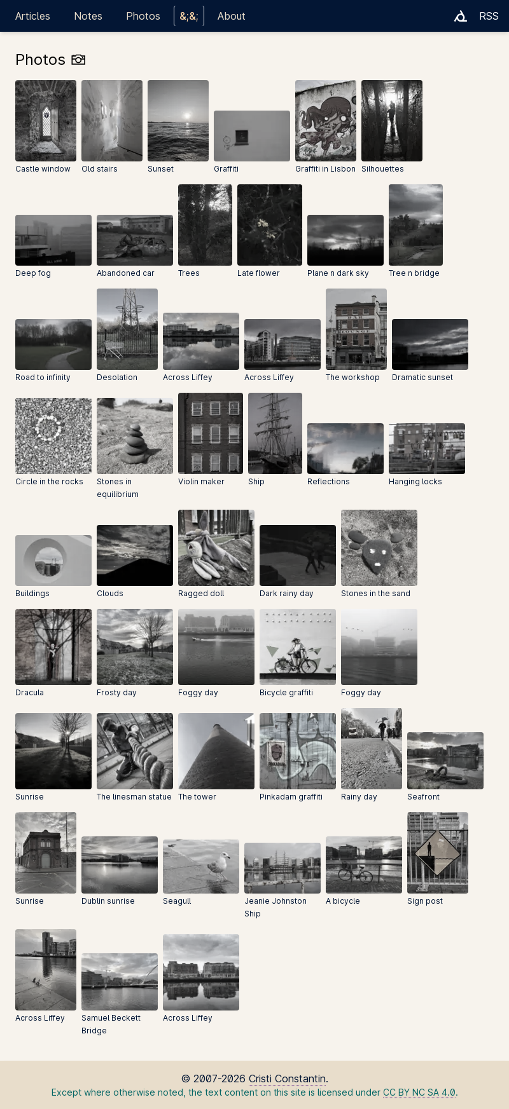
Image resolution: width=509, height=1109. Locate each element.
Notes (88, 16)
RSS (489, 16)
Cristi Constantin (287, 1078)
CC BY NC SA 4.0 (419, 1092)
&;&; (189, 16)
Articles (32, 16)
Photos (143, 16)
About (232, 16)
